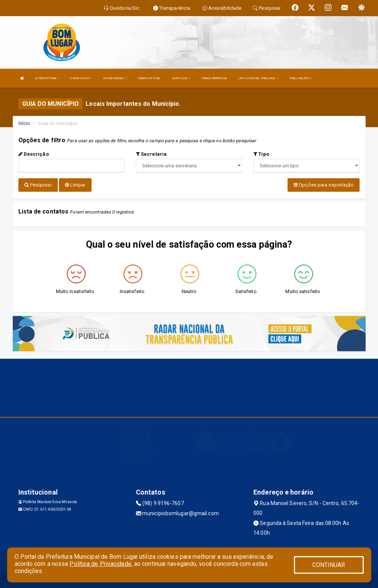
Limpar (75, 185)
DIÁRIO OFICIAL (149, 78)
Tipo (261, 154)
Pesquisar (38, 185)
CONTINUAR (328, 564)
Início (24, 123)
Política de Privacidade (100, 563)
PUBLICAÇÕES (300, 78)
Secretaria (151, 154)
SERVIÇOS (181, 78)
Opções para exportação (324, 185)
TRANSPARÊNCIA (214, 78)
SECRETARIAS (115, 78)
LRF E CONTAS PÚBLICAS (258, 78)
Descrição (33, 154)
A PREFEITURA (47, 78)
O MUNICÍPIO (81, 78)
